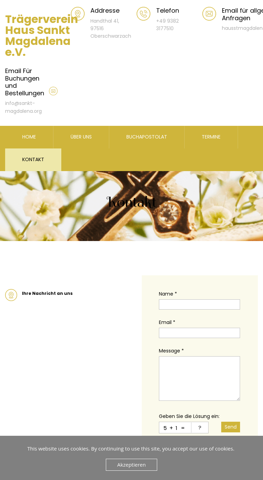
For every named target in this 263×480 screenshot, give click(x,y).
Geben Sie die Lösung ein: (189, 416)
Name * (168, 293)
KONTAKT (33, 159)
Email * (167, 322)
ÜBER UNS (81, 136)
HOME (29, 136)
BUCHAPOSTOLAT (146, 136)
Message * (171, 350)
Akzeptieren (131, 464)
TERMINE (211, 136)
